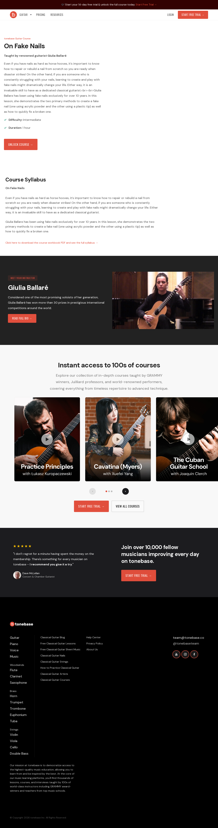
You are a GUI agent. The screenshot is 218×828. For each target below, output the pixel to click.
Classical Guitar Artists (54, 674)
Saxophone (18, 682)
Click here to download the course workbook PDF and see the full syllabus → (51, 242)
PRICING (40, 15)
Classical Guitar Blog (52, 637)
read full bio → (22, 318)
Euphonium (18, 715)
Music (14, 656)
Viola (13, 741)
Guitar (14, 637)
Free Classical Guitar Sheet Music (60, 649)
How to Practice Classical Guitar (59, 668)
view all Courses (128, 506)
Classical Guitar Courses (55, 680)
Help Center (93, 637)
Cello (14, 747)
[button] (26, 14)
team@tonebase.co (188, 637)
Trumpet (16, 702)
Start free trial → (91, 506)
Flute (14, 670)
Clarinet (16, 676)
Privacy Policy (94, 643)
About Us (92, 649)
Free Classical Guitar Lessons (58, 643)
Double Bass (19, 753)
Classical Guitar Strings (54, 661)
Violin (14, 734)
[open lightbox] (47, 439)
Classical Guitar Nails (52, 655)
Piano (14, 644)
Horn (13, 696)
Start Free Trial (193, 15)
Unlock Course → (20, 144)
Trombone (18, 708)
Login (170, 15)
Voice (14, 650)
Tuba (13, 721)
